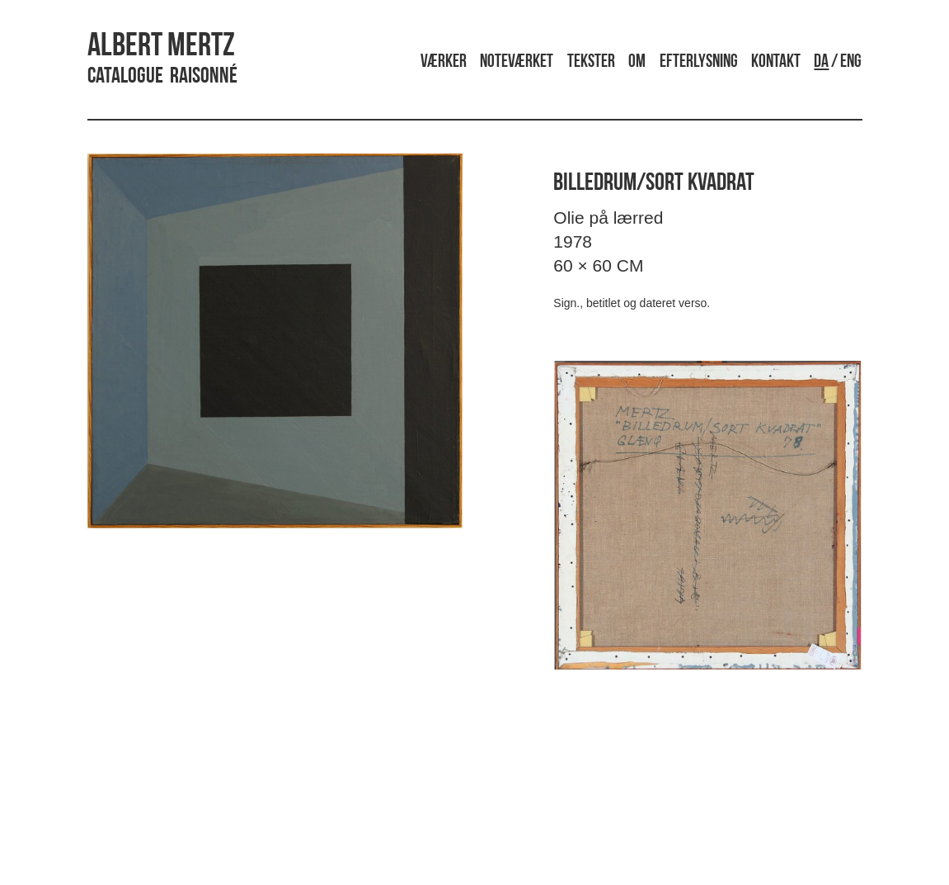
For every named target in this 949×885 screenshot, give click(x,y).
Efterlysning (699, 62)
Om (637, 62)
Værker (443, 62)
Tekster (591, 62)
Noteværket (516, 62)
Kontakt (776, 62)
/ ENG (838, 62)
